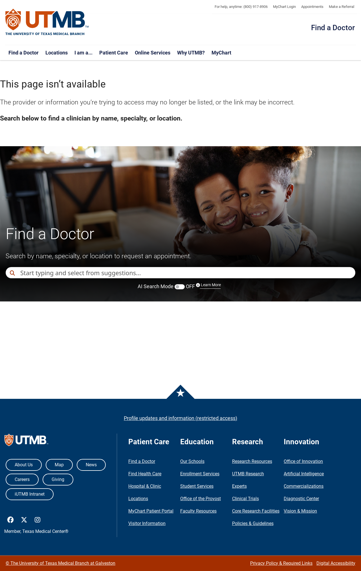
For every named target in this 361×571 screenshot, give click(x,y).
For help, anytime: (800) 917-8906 (241, 7)
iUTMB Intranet (30, 494)
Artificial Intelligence (304, 473)
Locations (56, 53)
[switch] (180, 286)
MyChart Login (284, 7)
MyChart (221, 53)
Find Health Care (144, 473)
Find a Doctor (333, 27)
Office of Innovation (303, 461)
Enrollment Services (199, 473)
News (91, 464)
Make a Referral (341, 7)
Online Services (152, 53)
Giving (58, 479)
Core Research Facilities (255, 511)
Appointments (312, 7)
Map (59, 464)
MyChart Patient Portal (150, 511)
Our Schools (192, 461)
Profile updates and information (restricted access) (180, 418)
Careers (22, 479)
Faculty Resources (198, 511)
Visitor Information (147, 523)
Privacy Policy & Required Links (281, 563)
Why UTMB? (191, 53)
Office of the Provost (200, 498)
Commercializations (303, 486)
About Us (24, 464)
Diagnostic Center (301, 498)
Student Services (196, 486)
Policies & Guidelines (253, 523)
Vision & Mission (300, 511)
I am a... (83, 53)
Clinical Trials (245, 498)
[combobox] (187, 272)
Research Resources (252, 461)
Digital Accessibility (335, 563)
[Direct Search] (13, 273)
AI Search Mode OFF (179, 286)
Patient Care (113, 53)
